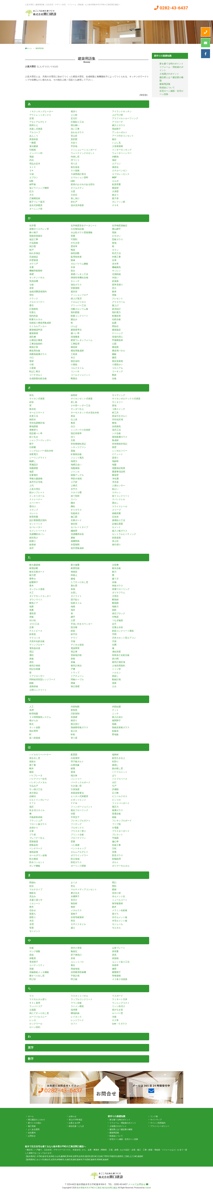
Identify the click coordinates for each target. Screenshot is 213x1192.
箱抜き (32, 761)
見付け (74, 900)
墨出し (115, 503)
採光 (31, 395)
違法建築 (33, 146)
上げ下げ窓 (117, 115)
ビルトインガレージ (39, 800)
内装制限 (75, 706)
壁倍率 (74, 246)
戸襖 (73, 669)
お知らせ (72, 1116)
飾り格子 (33, 232)
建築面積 (33, 333)
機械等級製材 (35, 270)
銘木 (114, 907)
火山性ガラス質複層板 (82, 232)
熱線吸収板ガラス (79, 727)
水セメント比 (118, 896)
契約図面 (75, 312)
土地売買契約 (118, 665)
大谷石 (74, 195)
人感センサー (118, 485)
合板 (114, 378)
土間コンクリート (38, 690)
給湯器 (115, 281)
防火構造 (33, 859)
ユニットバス (77, 962)
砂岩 (31, 402)
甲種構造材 (117, 340)
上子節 (74, 482)
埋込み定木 (34, 163)
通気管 (32, 613)
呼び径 (32, 979)
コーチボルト (35, 375)
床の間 (115, 658)
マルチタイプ (35, 889)
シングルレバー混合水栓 (41, 450)
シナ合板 (116, 433)
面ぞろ (115, 913)
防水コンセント (37, 862)
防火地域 (75, 859)
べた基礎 (75, 845)
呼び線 (74, 979)
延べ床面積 (34, 738)
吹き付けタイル (37, 810)
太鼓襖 (115, 565)
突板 (31, 617)
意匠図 (74, 139)
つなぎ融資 (117, 620)
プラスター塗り (78, 831)
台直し (74, 592)
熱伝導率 (33, 731)
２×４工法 (34, 624)
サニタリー (117, 402)
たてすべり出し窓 (79, 582)
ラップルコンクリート (82, 999)
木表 (73, 267)
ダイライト (76, 596)
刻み (73, 270)
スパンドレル (118, 499)
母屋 (31, 927)
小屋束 (32, 368)
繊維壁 (74, 530)
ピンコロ (116, 800)
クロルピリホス (78, 302)
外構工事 (116, 256)
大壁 (73, 191)
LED (31, 181)
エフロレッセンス (120, 174)
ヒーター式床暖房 (79, 796)
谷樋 (114, 582)
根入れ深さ (117, 717)
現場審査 (75, 336)
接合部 (74, 524)
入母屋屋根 (117, 146)
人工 (31, 706)
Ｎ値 (31, 174)
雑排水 (32, 419)
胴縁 (73, 683)
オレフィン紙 (118, 201)
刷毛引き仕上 (118, 758)
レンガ (32, 1020)
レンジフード (77, 1020)
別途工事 (116, 845)
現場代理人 (117, 336)
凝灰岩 (74, 291)
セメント (116, 527)
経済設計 (116, 309)
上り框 (74, 115)
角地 (114, 243)
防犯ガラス (76, 862)
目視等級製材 (77, 917)
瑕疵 (114, 232)
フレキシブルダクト (80, 820)
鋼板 (114, 354)
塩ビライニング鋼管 (39, 188)
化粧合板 (116, 319)
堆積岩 (74, 571)
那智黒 (74, 710)
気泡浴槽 (33, 281)
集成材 (115, 440)
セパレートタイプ (79, 527)
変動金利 (33, 845)
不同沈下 (75, 817)
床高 (114, 954)
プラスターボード (120, 831)
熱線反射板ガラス (120, 727)
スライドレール (119, 506)
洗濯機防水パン (37, 534)
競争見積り (117, 284)
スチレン (116, 492)
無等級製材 (117, 903)
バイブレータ (35, 775)
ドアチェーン (77, 676)
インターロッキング (122, 149)
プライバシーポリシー (159, 1126)
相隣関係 (75, 541)
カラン (115, 250)
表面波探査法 (77, 793)
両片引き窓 (117, 1010)
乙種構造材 (34, 198)
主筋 (73, 440)
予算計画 (75, 975)
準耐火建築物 (35, 478)
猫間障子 (116, 720)
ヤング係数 (34, 951)
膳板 (73, 537)
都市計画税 (34, 665)
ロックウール (35, 1023)
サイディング (118, 395)
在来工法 (33, 416)
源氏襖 (32, 336)
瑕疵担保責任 (35, 236)
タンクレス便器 (37, 589)
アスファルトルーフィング (125, 118)
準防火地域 (76, 478)
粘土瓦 (74, 731)
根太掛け (75, 724)
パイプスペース (119, 779)
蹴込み (74, 319)
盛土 (73, 927)
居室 (31, 288)
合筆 (114, 260)
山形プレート (118, 948)
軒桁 (73, 734)
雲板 (114, 295)
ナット (115, 710)
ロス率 (115, 1020)
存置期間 (75, 544)
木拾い (115, 277)
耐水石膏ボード (37, 571)
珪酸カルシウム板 (79, 309)
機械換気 (116, 267)
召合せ (32, 910)
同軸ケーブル (77, 679)
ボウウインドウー (79, 855)
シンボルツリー (119, 450)
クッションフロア (79, 295)
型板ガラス (117, 239)
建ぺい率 (75, 333)
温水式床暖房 (35, 205)
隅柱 (73, 506)
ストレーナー (35, 499)
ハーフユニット (119, 772)
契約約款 (33, 316)
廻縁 (114, 889)
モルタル (116, 927)
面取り (32, 917)
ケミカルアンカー (38, 326)
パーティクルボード (80, 782)
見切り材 (116, 893)
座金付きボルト (119, 416)
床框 (73, 658)
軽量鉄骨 (116, 316)
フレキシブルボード (122, 820)
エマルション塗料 (79, 177)
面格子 (74, 913)
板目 (114, 139)
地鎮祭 (115, 461)
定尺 (114, 624)
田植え (74, 575)
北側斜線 (116, 274)
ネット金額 (34, 727)
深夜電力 (33, 454)
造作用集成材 (77, 548)
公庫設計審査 (35, 340)
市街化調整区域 (37, 423)
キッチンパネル (37, 277)
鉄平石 (74, 634)
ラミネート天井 (119, 999)
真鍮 (73, 450)
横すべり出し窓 (37, 975)
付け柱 (32, 620)
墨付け (32, 506)
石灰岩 (115, 516)
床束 (73, 958)
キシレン (116, 270)
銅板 (31, 683)
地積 (73, 606)
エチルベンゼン (119, 170)
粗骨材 (32, 544)
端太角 (74, 775)
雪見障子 (33, 962)
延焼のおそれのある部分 (83, 184)
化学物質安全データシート (84, 225)
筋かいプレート (37, 492)
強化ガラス (76, 284)
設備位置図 (117, 524)
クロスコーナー (37, 302)
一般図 (32, 142)
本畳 (114, 852)
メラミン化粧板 (119, 910)
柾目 (31, 886)
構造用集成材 (77, 350)
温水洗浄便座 (77, 205)
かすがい (116, 236)
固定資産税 (117, 361)
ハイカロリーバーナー (40, 754)
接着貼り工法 (118, 520)
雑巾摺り (116, 544)
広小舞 (115, 793)
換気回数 (75, 253)
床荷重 (115, 951)
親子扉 (115, 198)
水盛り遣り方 (35, 900)
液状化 (115, 167)
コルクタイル (77, 368)
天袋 (114, 641)
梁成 (73, 772)
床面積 (115, 958)
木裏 (31, 267)
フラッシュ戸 (35, 820)
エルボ (115, 181)
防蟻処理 (116, 859)
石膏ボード (76, 520)
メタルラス (76, 910)
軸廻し (32, 461)
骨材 (31, 361)
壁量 (73, 841)
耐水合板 (116, 568)
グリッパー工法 (78, 305)
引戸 (114, 786)
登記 (31, 651)
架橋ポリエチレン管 (39, 229)
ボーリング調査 (78, 866)
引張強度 (75, 789)
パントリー (76, 779)
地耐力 (115, 606)
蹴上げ (115, 305)
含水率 (115, 263)
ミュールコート (119, 900)
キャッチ (75, 281)
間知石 (115, 326)
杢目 (73, 920)
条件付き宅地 (35, 482)
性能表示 (75, 513)
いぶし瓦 (116, 142)
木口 (73, 357)
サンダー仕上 (77, 409)
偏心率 (115, 841)
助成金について (167, 87)
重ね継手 (116, 229)
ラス (31, 996)
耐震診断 (33, 568)
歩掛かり (33, 827)
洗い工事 (75, 129)
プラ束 (32, 834)
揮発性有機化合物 (79, 277)
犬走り (74, 142)
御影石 (32, 893)
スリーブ (116, 510)
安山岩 (74, 135)
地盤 (114, 464)
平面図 (115, 838)
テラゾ (74, 637)
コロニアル (117, 368)
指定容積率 (76, 433)
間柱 (114, 886)
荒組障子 (116, 129)
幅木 (31, 768)
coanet (148, 1188)
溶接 (31, 968)
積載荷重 (116, 513)
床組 (31, 954)
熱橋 (114, 724)
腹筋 (31, 772)
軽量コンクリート (79, 316)
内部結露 (116, 706)
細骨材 (74, 395)
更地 (114, 405)
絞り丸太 (33, 437)
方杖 (114, 848)
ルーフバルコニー (38, 1016)
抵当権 (74, 627)
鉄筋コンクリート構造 (123, 631)
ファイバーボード (120, 803)
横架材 (115, 188)
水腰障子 (75, 896)
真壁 (114, 447)
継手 (73, 617)
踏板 (114, 817)
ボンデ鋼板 (34, 866)
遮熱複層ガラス (119, 437)
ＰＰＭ (74, 803)
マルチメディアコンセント (84, 889)
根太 (31, 724)
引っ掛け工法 (35, 789)
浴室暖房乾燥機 (78, 972)
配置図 (74, 754)
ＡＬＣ (32, 167)
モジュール (117, 924)
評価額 (115, 789)
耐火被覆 (75, 565)
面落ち (32, 913)
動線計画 (116, 679)
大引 (31, 195)
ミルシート (34, 903)
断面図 (115, 603)
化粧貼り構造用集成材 (40, 322)
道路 (114, 683)
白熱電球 (75, 758)
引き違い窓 (76, 786)
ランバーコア (35, 1006)
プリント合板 (77, 834)
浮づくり (75, 160)
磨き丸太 (75, 893)
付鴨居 (115, 617)
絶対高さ (33, 537)
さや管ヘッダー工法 (80, 405)
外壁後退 (33, 260)
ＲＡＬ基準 (34, 1003)
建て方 (115, 578)
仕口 (73, 426)
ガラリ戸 (33, 263)
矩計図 (32, 246)
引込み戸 (33, 786)
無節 (73, 907)
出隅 (114, 644)
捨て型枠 (75, 496)
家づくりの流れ (123, 14)
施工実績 (143, 14)
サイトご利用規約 (157, 1123)
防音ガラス (117, 855)
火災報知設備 (77, 229)
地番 (31, 610)
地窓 (31, 471)
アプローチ (117, 122)
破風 (73, 768)
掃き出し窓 (34, 758)
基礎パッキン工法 (79, 274)
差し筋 (74, 402)
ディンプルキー (37, 644)
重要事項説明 (118, 471)
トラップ (75, 672)
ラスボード (117, 996)
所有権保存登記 (119, 444)
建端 (73, 578)
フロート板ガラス (38, 824)
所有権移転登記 (78, 444)
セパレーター (35, 527)
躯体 (114, 291)
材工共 (115, 412)
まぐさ (74, 882)
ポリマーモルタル (120, 866)
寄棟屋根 (116, 975)
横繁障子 (116, 972)
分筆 (31, 831)
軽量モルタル (35, 319)
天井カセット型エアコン (124, 637)
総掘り (32, 541)
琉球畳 (74, 1010)
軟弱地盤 (33, 713)
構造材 (74, 347)
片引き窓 (75, 243)
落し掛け (75, 198)
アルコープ (34, 132)
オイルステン (77, 188)
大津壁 (115, 191)
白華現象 (75, 765)
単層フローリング (120, 589)
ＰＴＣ (32, 803)
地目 (73, 610)
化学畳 (32, 225)
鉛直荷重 (116, 184)
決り (73, 437)
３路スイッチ (118, 409)
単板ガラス (117, 585)
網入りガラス (118, 125)
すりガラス (76, 510)
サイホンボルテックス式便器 (126, 398)
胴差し (115, 676)
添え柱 (115, 541)
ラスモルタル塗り (38, 999)
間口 (114, 882)
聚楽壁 (115, 475)
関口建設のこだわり (98, 14)
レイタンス (76, 1016)
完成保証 (33, 256)
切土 (114, 288)
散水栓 (32, 409)
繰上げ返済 (76, 298)
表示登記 (33, 793)
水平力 (74, 489)
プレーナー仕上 (37, 838)
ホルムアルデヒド (79, 852)
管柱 (31, 295)
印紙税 (32, 149)
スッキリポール (37, 496)
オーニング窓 (35, 209)
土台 (114, 686)
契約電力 (116, 312)
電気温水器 (34, 648)
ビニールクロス (119, 796)
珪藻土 (32, 312)
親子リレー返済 (37, 201)
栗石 (31, 305)
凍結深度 (116, 651)
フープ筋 (116, 824)
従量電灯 (33, 475)
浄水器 (115, 482)
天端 (73, 641)
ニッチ (115, 713)
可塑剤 (74, 239)
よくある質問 (178, 14)
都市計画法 (76, 665)
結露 (114, 322)
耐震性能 (75, 568)
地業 (31, 606)
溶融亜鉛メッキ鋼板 (39, 972)
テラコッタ (34, 637)
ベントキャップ (78, 848)
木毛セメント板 (119, 920)
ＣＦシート (117, 454)
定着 (31, 627)
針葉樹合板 (76, 454)
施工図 (74, 516)
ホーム (77, 14)
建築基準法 (76, 329)
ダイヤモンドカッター (40, 596)
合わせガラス (77, 132)
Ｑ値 (31, 284)
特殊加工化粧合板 (120, 655)
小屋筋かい (117, 364)
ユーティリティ (37, 965)
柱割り (115, 761)
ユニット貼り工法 (120, 962)
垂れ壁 (74, 585)
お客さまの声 (74, 1123)
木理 (31, 924)
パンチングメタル (38, 782)
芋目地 (74, 146)
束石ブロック (118, 613)
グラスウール (118, 302)
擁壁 (114, 968)
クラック (33, 298)
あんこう (33, 135)
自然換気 (116, 426)
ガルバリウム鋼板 (79, 263)
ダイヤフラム (118, 592)
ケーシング (117, 333)
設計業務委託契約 (38, 520)
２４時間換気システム (40, 717)
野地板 (115, 734)
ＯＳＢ (115, 205)
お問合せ (32, 1136)
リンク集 (154, 1116)
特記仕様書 (34, 669)
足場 (31, 118)
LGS (73, 181)
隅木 (73, 503)
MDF (114, 177)
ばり (114, 775)
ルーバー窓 (117, 1013)
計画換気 (33, 309)
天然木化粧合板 (37, 641)
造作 (31, 548)
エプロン (33, 177)
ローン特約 (34, 1027)
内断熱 (115, 156)
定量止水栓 (117, 627)
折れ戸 (74, 201)
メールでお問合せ (138, 1184)
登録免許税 (76, 655)
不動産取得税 (35, 817)
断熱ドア (33, 603)
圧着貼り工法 (77, 122)
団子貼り (75, 599)
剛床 (114, 375)
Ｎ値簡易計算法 (78, 174)
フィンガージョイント (82, 806)
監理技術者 (76, 256)
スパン (74, 499)
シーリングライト (38, 457)
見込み (32, 896)
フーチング (76, 824)
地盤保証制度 (118, 468)
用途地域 (75, 968)
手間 (114, 634)
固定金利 (75, 361)
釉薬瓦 (74, 951)
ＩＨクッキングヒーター (41, 111)
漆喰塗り (33, 430)
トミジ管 (116, 669)
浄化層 (115, 478)
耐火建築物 (34, 565)
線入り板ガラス (119, 530)
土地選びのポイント (169, 74)
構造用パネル (118, 350)
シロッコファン (78, 447)
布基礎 (74, 717)
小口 (31, 357)
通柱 (31, 655)
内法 (31, 160)
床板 (31, 658)
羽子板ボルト (77, 761)
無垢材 (74, 903)
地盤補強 (75, 468)
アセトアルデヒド (38, 122)
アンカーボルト (119, 132)
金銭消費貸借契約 (38, 291)
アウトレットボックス (40, 115)
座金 (73, 416)
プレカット (117, 834)
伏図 (73, 813)
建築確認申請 (35, 329)
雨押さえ (33, 125)
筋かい (115, 489)
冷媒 (114, 1016)
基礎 (31, 274)
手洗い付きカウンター (82, 624)
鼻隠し (115, 765)
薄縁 (31, 156)
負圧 (31, 806)
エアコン (116, 163)
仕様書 (32, 447)
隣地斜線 (75, 1013)
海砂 (114, 160)
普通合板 (116, 813)
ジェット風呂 (77, 457)
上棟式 (74, 485)
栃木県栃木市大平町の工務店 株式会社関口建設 (97, 1188)
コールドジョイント (80, 375)
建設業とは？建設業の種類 (120, 1129)
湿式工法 (116, 430)
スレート (33, 513)
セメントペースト (38, 530)
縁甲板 (32, 184)
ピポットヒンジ (78, 800)
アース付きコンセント (123, 135)
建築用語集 (164, 84)
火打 (114, 782)
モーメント (34, 931)
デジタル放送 (77, 644)
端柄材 (115, 754)
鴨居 (73, 250)
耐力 (114, 571)
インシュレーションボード (84, 149)
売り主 (74, 163)
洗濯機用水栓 (77, 534)
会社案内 (159, 14)
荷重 (73, 236)
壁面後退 (33, 841)
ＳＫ (31, 170)
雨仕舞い (75, 125)
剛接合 (74, 378)
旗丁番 (32, 765)
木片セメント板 (119, 917)
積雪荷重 (33, 516)
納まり (115, 195)
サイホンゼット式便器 (82, 398)
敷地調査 (33, 426)
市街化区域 (117, 419)
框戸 (31, 250)
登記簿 (74, 651)
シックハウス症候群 (80, 430)
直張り (115, 457)
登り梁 (74, 738)
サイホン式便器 (37, 398)
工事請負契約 (35, 343)
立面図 (32, 1010)
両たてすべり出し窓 (39, 1013)
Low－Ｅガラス (119, 1023)
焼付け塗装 (76, 948)
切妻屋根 (75, 288)
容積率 (115, 965)
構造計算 (33, 347)
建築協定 (116, 329)
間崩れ (32, 882)
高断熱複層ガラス (38, 354)
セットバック (35, 524)
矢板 (31, 948)
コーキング (117, 371)
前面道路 (116, 537)
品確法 (32, 796)
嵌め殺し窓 (117, 768)
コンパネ (75, 371)
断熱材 (115, 599)
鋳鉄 (114, 610)
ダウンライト (35, 599)
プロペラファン (78, 838)
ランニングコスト (120, 1003)
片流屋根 (33, 243)
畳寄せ (32, 578)
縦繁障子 (33, 582)
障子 (31, 444)
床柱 (31, 662)
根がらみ (33, 720)
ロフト (74, 1023)
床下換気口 (76, 954)
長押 (31, 710)
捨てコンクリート (120, 496)
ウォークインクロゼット (83, 153)
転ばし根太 (34, 371)
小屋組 (74, 364)
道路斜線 (33, 686)
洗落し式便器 (35, 129)
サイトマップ (156, 1120)
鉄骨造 (32, 634)
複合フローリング (79, 810)
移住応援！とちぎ (76, 1126)
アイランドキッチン (122, 111)
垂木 (31, 585)
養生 (73, 965)
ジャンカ (75, 471)
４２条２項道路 (119, 979)
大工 (31, 592)
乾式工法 (116, 253)
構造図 (115, 347)
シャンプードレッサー (40, 440)
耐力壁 (32, 575)
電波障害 (75, 648)
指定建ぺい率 (35, 433)
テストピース (35, 631)
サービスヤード (37, 412)
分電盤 (115, 827)
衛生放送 (75, 167)
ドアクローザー (37, 676)
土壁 (73, 620)
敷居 (73, 423)
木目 (31, 920)
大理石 (115, 596)
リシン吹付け (118, 1006)
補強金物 (33, 852)
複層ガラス (117, 810)
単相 (73, 589)
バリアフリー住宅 (38, 779)
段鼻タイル (76, 603)
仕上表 (74, 419)
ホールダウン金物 (38, 855)
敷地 (114, 423)
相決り (74, 111)
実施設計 (33, 464)
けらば (74, 326)
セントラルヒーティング (124, 534)
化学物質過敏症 (119, 225)
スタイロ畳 (76, 492)
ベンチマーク (35, 848)
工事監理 (75, 343)
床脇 (73, 662)
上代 (31, 485)
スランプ (33, 510)
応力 (31, 191)
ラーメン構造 (77, 1006)
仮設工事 (33, 239)
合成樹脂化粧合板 (38, 378)
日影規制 (75, 713)
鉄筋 (73, 631)
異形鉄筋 (33, 139)
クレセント (117, 298)
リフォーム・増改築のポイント (122, 1123)
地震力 (74, 461)
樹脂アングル (77, 475)
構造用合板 (34, 350)
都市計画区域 (118, 662)
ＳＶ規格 (75, 170)
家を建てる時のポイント (171, 63)
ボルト (115, 862)
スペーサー (34, 503)
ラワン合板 (76, 1003)
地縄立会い (76, 464)
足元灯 (74, 118)
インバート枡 (35, 153)
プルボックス (77, 827)
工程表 (74, 354)
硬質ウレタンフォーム (82, 340)
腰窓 (114, 357)
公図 (114, 343)
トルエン (116, 672)
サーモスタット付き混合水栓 (85, 412)
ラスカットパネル (79, 996)
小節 (31, 364)
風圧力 (115, 806)
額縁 (73, 260)
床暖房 (32, 958)
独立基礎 (75, 686)
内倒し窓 (75, 156)
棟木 (31, 907)
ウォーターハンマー (122, 153)
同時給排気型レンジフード (42, 679)
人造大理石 (34, 489)
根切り (74, 720)
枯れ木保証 (34, 253)
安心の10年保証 (75, 1120)
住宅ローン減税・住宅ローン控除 (123, 1139)
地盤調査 (33, 468)
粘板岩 (115, 731)
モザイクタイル (78, 924)
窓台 (73, 886)
